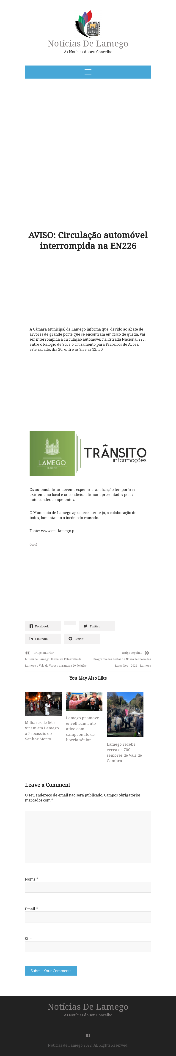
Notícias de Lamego (88, 43)
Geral (33, 544)
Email (31, 908)
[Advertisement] (70, 117)
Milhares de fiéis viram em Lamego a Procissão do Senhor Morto (42, 730)
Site (28, 938)
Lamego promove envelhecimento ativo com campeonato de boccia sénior (82, 728)
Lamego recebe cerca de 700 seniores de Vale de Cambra (124, 752)
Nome (31, 879)
